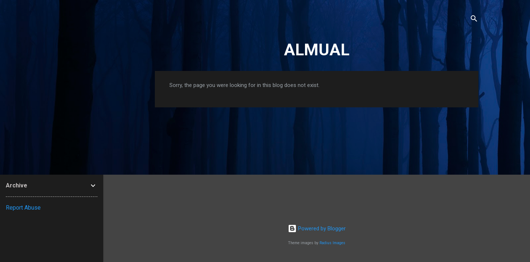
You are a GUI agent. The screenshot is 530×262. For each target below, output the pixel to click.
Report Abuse (23, 207)
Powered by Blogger (317, 228)
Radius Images (332, 243)
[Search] (474, 20)
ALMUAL (316, 49)
